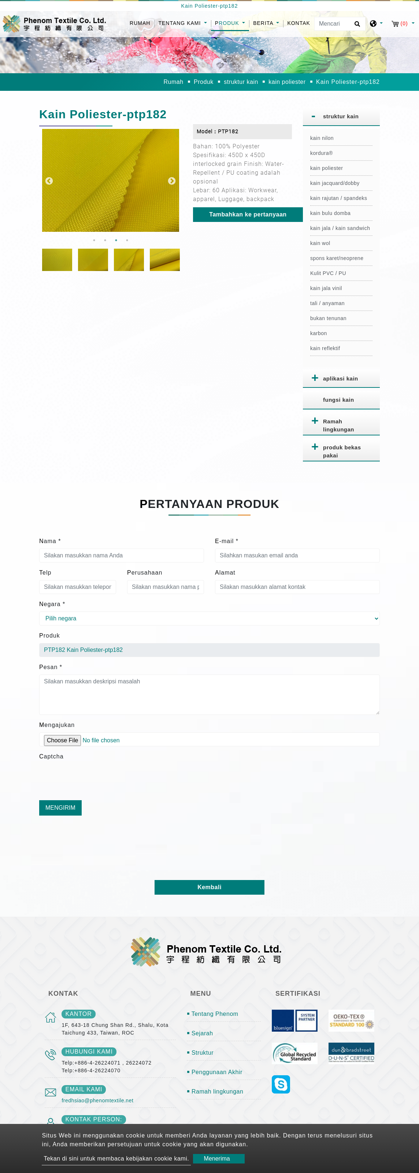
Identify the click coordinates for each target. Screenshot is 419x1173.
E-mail (226, 541)
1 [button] (94, 240)
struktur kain (241, 82)
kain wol (320, 243)
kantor (78, 1014)
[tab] (341, 116)
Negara (52, 604)
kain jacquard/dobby (335, 183)
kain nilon (322, 138)
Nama (50, 541)
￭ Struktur (200, 1053)
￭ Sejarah (200, 1033)
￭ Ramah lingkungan (215, 1091)
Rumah (142, 22)
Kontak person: (93, 1119)
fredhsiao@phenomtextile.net (97, 1100)
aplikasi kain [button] (340, 378)
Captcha (51, 756)
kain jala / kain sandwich (340, 228)
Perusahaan (144, 572)
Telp (45, 572)
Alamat (225, 572)
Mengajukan (57, 725)
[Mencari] (340, 24)
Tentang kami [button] (180, 23)
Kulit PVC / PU (328, 273)
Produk (204, 82)
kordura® (321, 153)
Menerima (217, 1158)
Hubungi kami (88, 1051)
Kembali (209, 887)
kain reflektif (325, 348)
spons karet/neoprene (336, 258)
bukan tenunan (328, 318)
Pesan (50, 667)
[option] (110, 180)
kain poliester (286, 82)
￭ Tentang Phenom (212, 1014)
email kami (83, 1089)
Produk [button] (228, 23)
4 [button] (127, 240)
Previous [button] (48, 180)
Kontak (298, 23)
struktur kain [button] (341, 116)
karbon (318, 333)
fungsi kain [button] (338, 400)
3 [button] (116, 240)
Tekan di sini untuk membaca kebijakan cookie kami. (116, 1158)
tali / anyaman (327, 303)
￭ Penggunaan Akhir (214, 1072)
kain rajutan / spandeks (338, 198)
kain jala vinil (326, 288)
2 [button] (105, 240)
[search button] (356, 26)
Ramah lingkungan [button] (338, 425)
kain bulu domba (330, 213)
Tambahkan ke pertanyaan (247, 214)
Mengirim (60, 808)
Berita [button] (264, 23)
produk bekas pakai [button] (342, 451)
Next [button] (171, 180)
